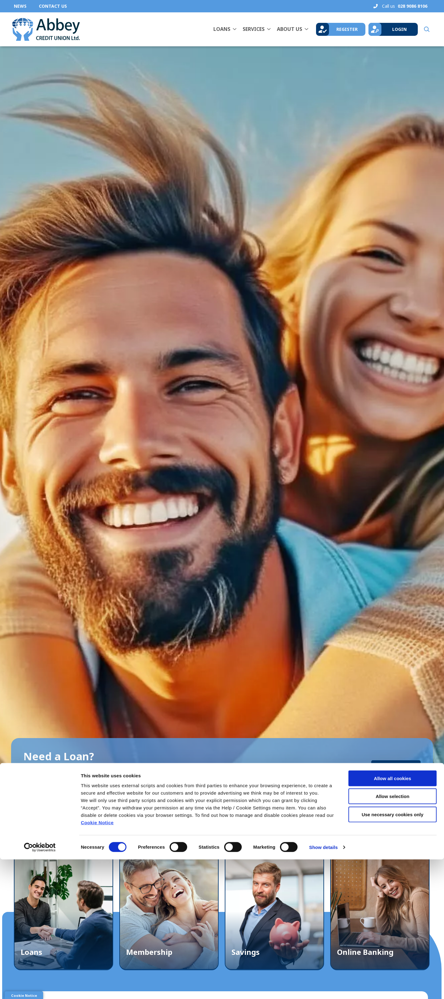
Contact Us (53, 6)
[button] (426, 29)
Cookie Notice (97, 961)
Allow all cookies (392, 917)
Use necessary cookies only (392, 953)
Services (254, 29)
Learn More (395, 767)
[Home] (45, 29)
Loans (221, 29)
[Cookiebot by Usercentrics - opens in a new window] (40, 987)
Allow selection (392, 935)
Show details (323, 986)
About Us (289, 29)
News (20, 6)
